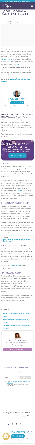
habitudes (19, 191)
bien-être (16, 64)
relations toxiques (15, 265)
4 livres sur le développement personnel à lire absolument (16, 240)
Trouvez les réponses (17, 155)
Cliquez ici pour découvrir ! (17, 349)
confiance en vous (6, 59)
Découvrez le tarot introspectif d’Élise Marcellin (17, 1)
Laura (10, 21)
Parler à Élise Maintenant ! (17, 99)
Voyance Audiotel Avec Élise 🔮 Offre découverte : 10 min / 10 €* (20, 432)
